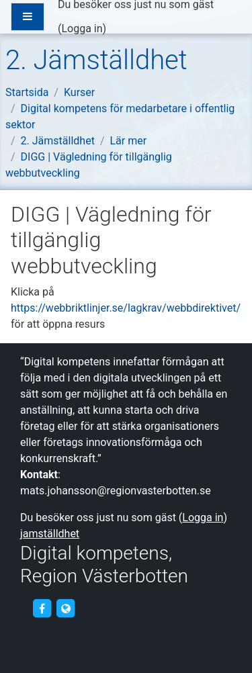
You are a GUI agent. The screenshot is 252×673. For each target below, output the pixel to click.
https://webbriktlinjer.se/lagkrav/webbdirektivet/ (126, 308)
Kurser (79, 92)
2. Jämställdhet (58, 140)
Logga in (81, 28)
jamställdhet (49, 533)
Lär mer (128, 140)
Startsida (26, 92)
